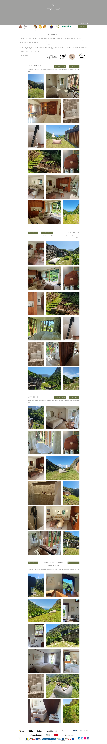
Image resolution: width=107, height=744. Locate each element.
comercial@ (49, 741)
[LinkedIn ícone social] (79, 738)
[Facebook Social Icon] (88, 738)
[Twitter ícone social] (82, 738)
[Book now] (82, 26)
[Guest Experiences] (60, 66)
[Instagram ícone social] (85, 738)
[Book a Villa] (74, 66)
